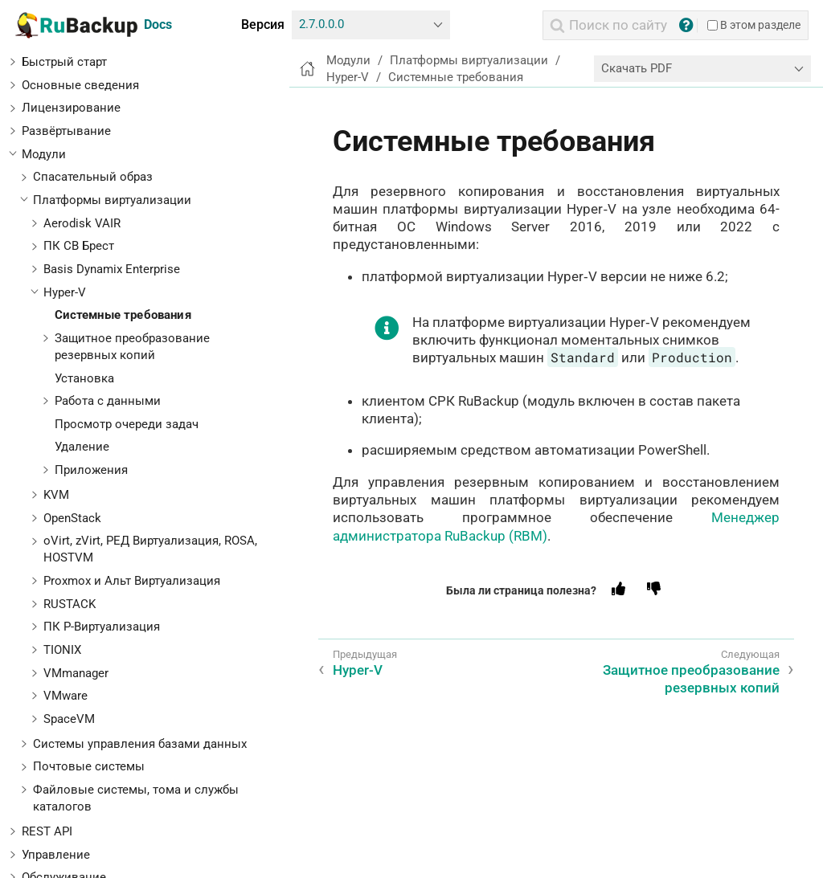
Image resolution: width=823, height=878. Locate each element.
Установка (84, 378)
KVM (56, 495)
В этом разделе (753, 24)
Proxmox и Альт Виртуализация (131, 581)
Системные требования (123, 315)
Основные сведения (80, 85)
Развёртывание (66, 131)
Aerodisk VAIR (82, 223)
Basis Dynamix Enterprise (111, 269)
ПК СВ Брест (78, 246)
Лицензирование (71, 107)
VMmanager (76, 673)
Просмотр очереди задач (127, 424)
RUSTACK (69, 604)
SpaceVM (69, 719)
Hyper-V (64, 292)
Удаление (82, 446)
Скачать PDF (636, 68)
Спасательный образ (93, 176)
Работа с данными (108, 401)
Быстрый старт (64, 62)
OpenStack (72, 518)
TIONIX (62, 650)
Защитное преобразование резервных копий (691, 679)
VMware (65, 695)
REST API (47, 831)
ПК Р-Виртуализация (101, 626)
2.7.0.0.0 (321, 24)
